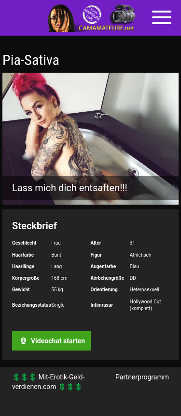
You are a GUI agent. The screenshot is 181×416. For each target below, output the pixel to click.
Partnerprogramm (142, 377)
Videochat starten (51, 341)
